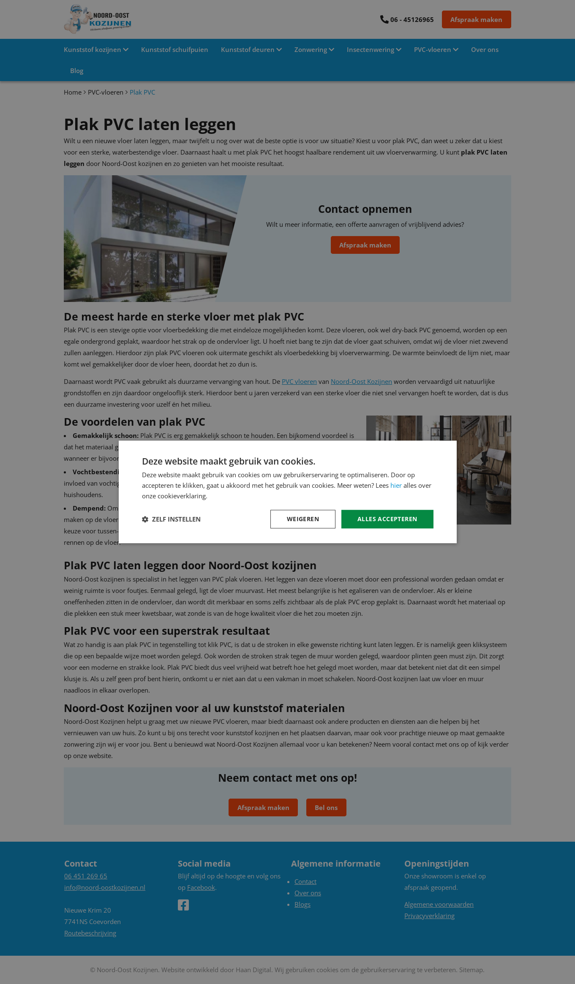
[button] (171, 519)
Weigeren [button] (303, 519)
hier (396, 485)
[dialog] (287, 492)
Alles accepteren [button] (387, 519)
